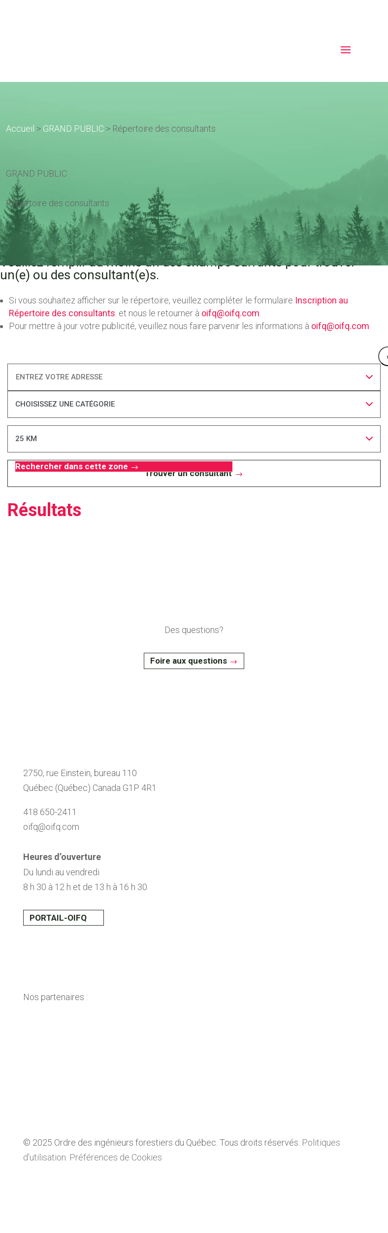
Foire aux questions (188, 661)
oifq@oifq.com (230, 313)
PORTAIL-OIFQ (58, 918)
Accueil (20, 128)
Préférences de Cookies (115, 1157)
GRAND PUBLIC (73, 128)
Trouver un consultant (188, 473)
